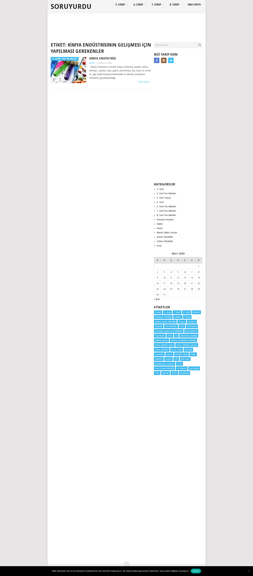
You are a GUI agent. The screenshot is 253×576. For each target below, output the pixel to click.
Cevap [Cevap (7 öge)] (187, 317)
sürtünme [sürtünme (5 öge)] (194, 368)
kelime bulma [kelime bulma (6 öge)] (161, 340)
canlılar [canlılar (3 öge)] (177, 317)
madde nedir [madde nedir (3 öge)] (181, 354)
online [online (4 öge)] (169, 359)
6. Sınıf (160, 202)
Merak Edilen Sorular (167, 232)
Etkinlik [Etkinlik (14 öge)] (158, 326)
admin (92, 63)
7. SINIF (156, 4)
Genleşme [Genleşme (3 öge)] (192, 326)
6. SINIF (138, 4)
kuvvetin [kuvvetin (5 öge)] (159, 354)
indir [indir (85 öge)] (170, 335)
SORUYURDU (187, 25)
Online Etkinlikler (165, 237)
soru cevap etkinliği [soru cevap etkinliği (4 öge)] (164, 368)
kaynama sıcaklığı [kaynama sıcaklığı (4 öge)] (188, 335)
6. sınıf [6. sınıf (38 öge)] (167, 312)
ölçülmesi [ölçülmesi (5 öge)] (184, 373)
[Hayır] (249, 571)
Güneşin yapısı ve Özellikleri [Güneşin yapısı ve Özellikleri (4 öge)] (168, 331)
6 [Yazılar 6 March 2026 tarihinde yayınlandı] (185, 272)
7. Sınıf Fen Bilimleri (166, 211)
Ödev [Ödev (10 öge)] (174, 373)
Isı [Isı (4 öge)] (176, 335)
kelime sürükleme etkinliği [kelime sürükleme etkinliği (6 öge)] (183, 340)
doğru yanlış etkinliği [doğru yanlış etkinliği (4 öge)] (165, 321)
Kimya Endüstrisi (102, 58)
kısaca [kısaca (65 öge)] (169, 354)
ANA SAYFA (194, 4)
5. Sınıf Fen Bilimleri (166, 193)
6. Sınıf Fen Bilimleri (166, 206)
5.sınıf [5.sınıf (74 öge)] (158, 312)
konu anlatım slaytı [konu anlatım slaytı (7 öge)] (164, 345)
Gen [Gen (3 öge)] (182, 326)
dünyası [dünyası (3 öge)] (192, 321)
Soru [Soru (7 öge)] (179, 363)
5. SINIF (120, 4)
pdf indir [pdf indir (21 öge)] (185, 359)
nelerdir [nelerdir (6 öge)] (158, 359)
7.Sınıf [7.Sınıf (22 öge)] (177, 312)
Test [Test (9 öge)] (157, 373)
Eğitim (160, 224)
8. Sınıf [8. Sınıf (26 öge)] (186, 312)
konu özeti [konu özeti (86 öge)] (176, 349)
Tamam (195, 571)
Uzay (159, 245)
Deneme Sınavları (165, 219)
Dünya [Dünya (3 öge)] (182, 321)
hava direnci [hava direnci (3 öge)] (191, 331)
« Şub (157, 299)
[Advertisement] (109, 29)
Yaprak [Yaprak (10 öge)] (165, 373)
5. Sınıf (160, 189)
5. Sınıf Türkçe (164, 198)
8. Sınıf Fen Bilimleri (166, 215)
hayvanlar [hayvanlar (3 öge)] (160, 335)
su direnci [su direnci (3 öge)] (181, 368)
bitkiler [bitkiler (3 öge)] (196, 312)
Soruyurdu (71, 6)
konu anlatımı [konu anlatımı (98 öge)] (161, 349)
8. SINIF (174, 4)
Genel (159, 228)
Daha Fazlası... (144, 82)
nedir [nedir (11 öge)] (193, 354)
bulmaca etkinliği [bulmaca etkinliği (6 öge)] (163, 317)
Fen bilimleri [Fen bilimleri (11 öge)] (171, 326)
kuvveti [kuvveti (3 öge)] (188, 349)
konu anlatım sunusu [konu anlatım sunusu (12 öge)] (187, 345)
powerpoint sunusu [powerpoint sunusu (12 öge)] (164, 363)
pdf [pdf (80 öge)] (176, 359)
